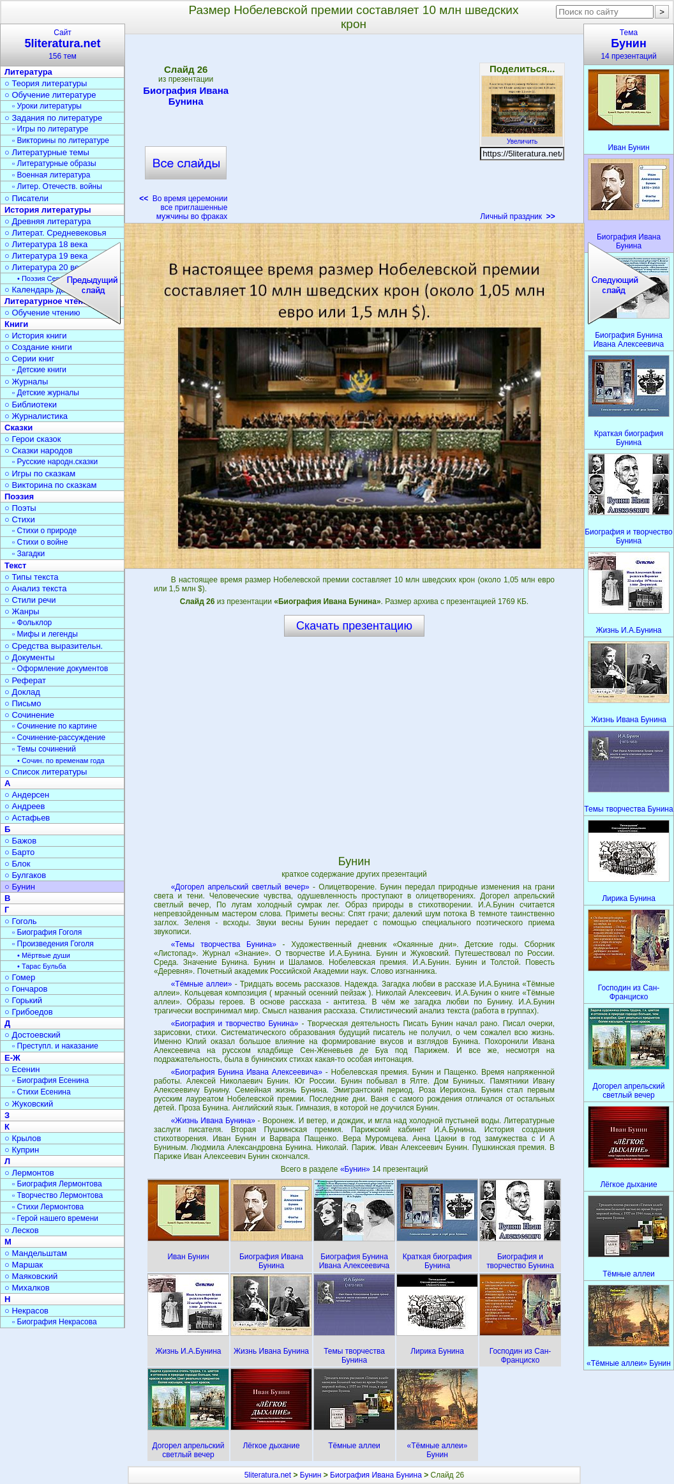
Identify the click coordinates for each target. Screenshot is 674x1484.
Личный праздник (517, 216)
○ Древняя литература (47, 221)
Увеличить (522, 138)
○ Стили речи (30, 600)
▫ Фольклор (32, 622)
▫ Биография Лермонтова (57, 1183)
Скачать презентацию (354, 625)
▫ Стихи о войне (40, 542)
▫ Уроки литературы (47, 106)
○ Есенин (22, 1069)
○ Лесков (21, 1230)
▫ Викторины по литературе (60, 140)
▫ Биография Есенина (50, 1080)
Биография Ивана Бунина (185, 96)
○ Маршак (23, 1264)
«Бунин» (356, 1169)
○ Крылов (22, 1138)
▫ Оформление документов (60, 668)
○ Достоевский (32, 1035)
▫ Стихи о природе (44, 530)
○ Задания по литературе (53, 118)
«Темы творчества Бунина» (223, 944)
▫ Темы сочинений (44, 749)
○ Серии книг (29, 358)
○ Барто (19, 852)
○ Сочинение (29, 715)
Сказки (18, 427)
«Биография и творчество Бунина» (235, 1023)
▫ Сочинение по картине (54, 726)
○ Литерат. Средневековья (55, 233)
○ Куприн (21, 1150)
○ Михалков (27, 1287)
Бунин (311, 1475)
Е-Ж (12, 1058)
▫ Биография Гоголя (47, 932)
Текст (15, 565)
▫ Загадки (28, 553)
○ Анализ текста (35, 588)
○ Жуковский (28, 1104)
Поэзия (19, 496)
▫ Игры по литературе (50, 129)
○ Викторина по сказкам (50, 485)
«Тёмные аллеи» (201, 984)
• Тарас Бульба (41, 966)
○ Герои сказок (32, 439)
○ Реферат (25, 680)
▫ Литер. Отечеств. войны (57, 186)
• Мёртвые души (43, 955)
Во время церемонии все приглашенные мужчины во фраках (183, 207)
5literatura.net (267, 1475)
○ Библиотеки (30, 404)
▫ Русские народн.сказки (55, 461)
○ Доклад (22, 692)
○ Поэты (20, 508)
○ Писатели (26, 198)
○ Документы (29, 657)
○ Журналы (26, 381)
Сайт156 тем (62, 44)
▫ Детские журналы (45, 392)
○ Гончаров (25, 989)
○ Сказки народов (38, 450)
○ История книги (35, 335)
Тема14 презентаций (628, 44)
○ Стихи (19, 519)
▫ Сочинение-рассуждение (58, 737)
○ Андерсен (26, 794)
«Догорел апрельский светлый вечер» (240, 886)
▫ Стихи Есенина (41, 1091)
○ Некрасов (26, 1310)
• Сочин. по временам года (61, 760)
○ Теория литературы (45, 83)
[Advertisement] (353, 131)
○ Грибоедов (28, 1012)
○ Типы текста (31, 577)
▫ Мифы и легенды (45, 634)
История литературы (47, 210)
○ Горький (23, 1000)
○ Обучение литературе (50, 95)
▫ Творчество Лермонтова (57, 1195)
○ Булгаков (25, 875)
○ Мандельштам (35, 1253)
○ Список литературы (45, 771)
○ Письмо (22, 703)
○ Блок (17, 863)
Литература (28, 72)
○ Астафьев (27, 817)
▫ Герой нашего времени (55, 1218)
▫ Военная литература (51, 174)
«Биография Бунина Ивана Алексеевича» (246, 1072)
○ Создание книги (38, 347)
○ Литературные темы (46, 152)
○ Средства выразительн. (53, 646)
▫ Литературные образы (54, 163)
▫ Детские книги (39, 369)
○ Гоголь (20, 921)
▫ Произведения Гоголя (53, 943)
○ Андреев (24, 806)
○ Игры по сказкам (39, 473)
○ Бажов (20, 840)
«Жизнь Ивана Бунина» (213, 1120)
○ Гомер (19, 977)
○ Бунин (19, 886)
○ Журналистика (36, 416)
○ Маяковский (30, 1276)
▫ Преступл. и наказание (55, 1045)
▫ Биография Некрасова (54, 1321)
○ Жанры (22, 611)
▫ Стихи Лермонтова (48, 1206)
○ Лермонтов (29, 1172)
